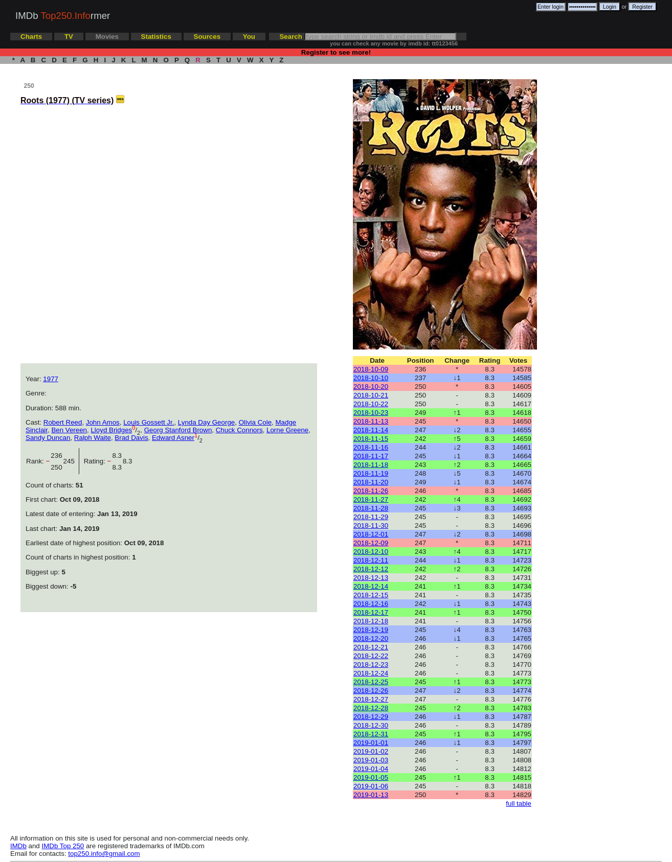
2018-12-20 (370, 638)
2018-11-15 (370, 438)
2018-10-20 (370, 386)
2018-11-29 (370, 517)
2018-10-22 (370, 404)
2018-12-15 (370, 595)
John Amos (103, 422)
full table (518, 803)
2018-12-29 (370, 716)
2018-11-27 (370, 499)
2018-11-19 (370, 473)
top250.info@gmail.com (104, 853)
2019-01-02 (370, 751)
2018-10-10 (370, 378)
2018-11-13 (370, 421)
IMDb (18, 846)
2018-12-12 (370, 569)
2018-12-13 (370, 577)
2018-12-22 (370, 656)
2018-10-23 (370, 412)
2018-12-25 (370, 682)
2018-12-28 (370, 708)
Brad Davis (131, 437)
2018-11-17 (370, 456)
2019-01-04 (370, 769)
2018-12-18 (370, 621)
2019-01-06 (370, 786)
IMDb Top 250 (63, 846)
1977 (50, 379)
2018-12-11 (370, 560)
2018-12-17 (370, 612)
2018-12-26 (370, 690)
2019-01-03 (370, 760)
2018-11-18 (370, 465)
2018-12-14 (370, 586)
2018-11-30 (370, 525)
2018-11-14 (370, 430)
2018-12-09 (370, 543)
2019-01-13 (370, 795)
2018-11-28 (370, 508)
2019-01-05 (370, 777)
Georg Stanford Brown (178, 430)
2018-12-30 (370, 725)
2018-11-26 (370, 491)
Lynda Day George (206, 422)
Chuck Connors (239, 430)
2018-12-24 (370, 673)
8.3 (127, 461)
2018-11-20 (370, 482)
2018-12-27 (370, 699)
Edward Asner (173, 437)
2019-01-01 (370, 743)
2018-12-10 (370, 551)
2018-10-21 (370, 395)
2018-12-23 (370, 664)
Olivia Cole (255, 422)
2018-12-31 (370, 734)
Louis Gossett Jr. (148, 422)
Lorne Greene (287, 430)
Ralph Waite (92, 437)
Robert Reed (62, 422)
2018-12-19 (370, 630)
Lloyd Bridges (111, 430)
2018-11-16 (370, 447)
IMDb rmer (62, 15)
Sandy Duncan (48, 437)
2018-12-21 (370, 647)
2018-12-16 (370, 604)
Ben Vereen (69, 430)
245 (71, 461)
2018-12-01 (370, 534)
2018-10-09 (370, 369)
